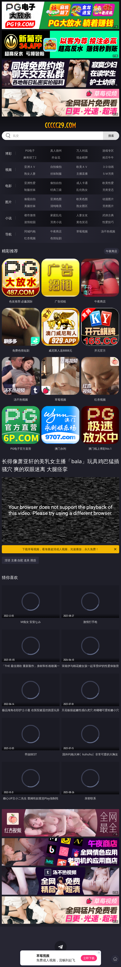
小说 (8, 218)
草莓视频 (82, 231)
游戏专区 (108, 150)
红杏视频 (30, 238)
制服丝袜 (30, 190)
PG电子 (30, 150)
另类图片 (108, 206)
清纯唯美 (56, 206)
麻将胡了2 (29, 157)
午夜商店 (56, 231)
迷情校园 (30, 222)
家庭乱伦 (56, 215)
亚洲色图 (56, 199)
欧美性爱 (108, 183)
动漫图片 (108, 199)
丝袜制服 (56, 173)
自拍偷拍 (56, 167)
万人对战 (82, 150)
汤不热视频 (108, 231)
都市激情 (30, 215)
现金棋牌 (82, 157)
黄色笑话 (82, 222)
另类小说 (56, 222)
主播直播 (82, 173)
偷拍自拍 (56, 183)
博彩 (8, 153)
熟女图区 (82, 206)
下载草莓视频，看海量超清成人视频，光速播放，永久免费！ (69, 549)
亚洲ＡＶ (30, 167)
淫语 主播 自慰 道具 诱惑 (20, 560)
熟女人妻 (30, 173)
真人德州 (56, 150)
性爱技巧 (108, 222)
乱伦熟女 (82, 190)
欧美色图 (82, 199)
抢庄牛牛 (108, 157)
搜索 (111, 136)
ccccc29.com (60, 125)
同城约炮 (30, 231)
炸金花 (56, 157)
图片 (8, 202)
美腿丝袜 (30, 206)
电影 (8, 186)
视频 (8, 169)
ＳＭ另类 (108, 173)
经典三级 (56, 190)
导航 (8, 234)
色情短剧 (56, 238)
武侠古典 (108, 215)
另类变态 (108, 190)
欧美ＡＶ (82, 167)
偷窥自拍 (30, 199)
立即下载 (89, 958)
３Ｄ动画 (108, 167)
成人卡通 (82, 183)
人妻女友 (82, 215)
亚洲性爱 (30, 183)
